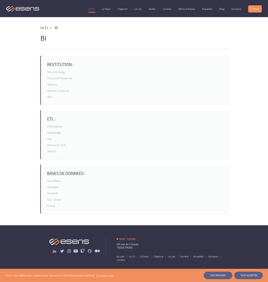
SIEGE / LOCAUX (126, 239)
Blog (221, 8)
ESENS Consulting (22, 8)
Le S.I (44, 28)
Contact (255, 8)
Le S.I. (92, 8)
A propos (236, 8)
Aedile (152, 8)
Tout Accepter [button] (249, 275)
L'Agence (122, 8)
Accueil (120, 256)
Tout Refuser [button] (218, 275)
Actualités (207, 8)
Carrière (166, 8)
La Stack (106, 8)
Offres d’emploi (186, 8)
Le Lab (138, 8)
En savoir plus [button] (105, 275)
